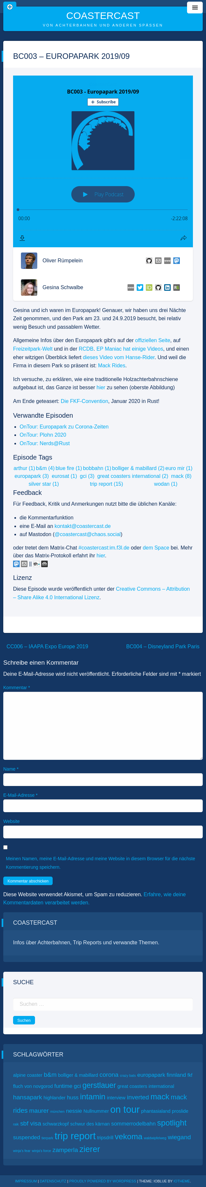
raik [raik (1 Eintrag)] (16, 1124)
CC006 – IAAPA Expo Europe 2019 (47, 646)
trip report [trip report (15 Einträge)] (75, 1135)
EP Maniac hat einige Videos (129, 349)
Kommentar (16, 687)
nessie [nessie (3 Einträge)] (74, 1111)
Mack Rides (112, 365)
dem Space (156, 547)
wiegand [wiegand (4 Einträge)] (179, 1137)
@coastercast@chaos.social (88, 534)
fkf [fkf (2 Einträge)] (189, 1075)
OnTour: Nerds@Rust (45, 443)
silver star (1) (44, 484)
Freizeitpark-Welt (33, 349)
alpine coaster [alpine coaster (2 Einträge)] (28, 1075)
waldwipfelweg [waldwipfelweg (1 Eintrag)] (155, 1138)
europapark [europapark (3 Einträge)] (151, 1075)
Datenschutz (53, 1181)
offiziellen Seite (152, 340)
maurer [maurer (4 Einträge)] (39, 1110)
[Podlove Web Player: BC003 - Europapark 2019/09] (103, 161)
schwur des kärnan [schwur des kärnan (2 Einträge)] (90, 1123)
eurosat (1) (64, 476)
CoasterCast (103, 15)
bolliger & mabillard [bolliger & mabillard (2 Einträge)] (78, 1075)
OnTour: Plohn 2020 (43, 435)
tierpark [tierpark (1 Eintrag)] (47, 1138)
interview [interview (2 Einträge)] (116, 1097)
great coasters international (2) (132, 476)
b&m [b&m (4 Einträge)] (50, 1074)
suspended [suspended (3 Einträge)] (26, 1137)
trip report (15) (106, 484)
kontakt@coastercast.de (83, 526)
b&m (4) (45, 468)
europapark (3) (31, 476)
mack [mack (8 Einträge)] (159, 1096)
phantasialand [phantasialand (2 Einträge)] (156, 1111)
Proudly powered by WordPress (103, 1181)
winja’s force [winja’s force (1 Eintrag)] (41, 1151)
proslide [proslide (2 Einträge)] (180, 1111)
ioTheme (182, 1181)
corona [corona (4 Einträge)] (108, 1074)
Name (11, 769)
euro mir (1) (179, 468)
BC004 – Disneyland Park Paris (162, 646)
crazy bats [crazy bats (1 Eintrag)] (128, 1075)
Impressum (26, 1181)
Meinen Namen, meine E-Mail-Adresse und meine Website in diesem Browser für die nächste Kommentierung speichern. (100, 862)
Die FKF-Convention (84, 401)
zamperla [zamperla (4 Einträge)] (65, 1149)
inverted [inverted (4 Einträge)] (138, 1097)
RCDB (86, 349)
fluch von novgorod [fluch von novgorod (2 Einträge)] (33, 1086)
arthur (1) (24, 468)
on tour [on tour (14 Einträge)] (125, 1109)
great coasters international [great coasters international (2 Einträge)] (145, 1086)
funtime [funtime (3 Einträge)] (63, 1086)
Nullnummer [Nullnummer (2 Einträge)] (96, 1111)
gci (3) (87, 476)
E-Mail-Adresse (20, 795)
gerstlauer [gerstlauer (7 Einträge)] (99, 1085)
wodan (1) (165, 484)
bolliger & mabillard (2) (138, 468)
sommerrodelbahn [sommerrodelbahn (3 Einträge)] (133, 1124)
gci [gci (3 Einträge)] (77, 1086)
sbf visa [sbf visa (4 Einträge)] (30, 1123)
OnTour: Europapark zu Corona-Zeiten (64, 426)
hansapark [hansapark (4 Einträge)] (27, 1097)
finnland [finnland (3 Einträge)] (176, 1075)
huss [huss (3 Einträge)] (73, 1097)
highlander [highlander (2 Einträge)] (54, 1097)
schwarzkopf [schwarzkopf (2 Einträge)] (56, 1123)
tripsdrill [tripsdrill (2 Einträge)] (105, 1137)
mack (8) (181, 476)
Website (11, 821)
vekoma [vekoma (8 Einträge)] (128, 1136)
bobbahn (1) (97, 468)
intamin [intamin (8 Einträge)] (93, 1096)
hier (100, 387)
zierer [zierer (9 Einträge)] (89, 1149)
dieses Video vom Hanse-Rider (118, 357)
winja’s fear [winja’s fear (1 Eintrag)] (21, 1151)
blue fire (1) (69, 468)
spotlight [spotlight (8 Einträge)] (172, 1122)
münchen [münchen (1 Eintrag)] (57, 1111)
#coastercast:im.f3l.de (103, 547)
